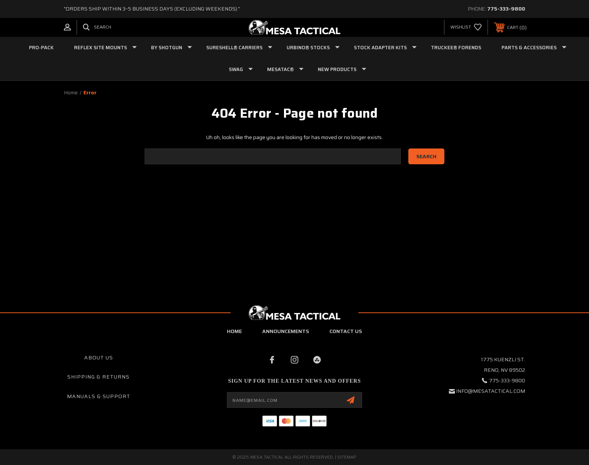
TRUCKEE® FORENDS (456, 47)
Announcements (285, 331)
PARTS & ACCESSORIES (533, 47)
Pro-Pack (41, 47)
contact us (345, 331)
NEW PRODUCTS (342, 69)
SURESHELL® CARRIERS (239, 47)
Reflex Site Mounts (105, 47)
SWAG (241, 69)
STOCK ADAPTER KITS (385, 47)
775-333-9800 (506, 9)
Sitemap (346, 456)
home (234, 331)
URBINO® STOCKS (313, 47)
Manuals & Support (98, 396)
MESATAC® (285, 69)
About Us (98, 357)
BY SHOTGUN (171, 47)
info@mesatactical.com (490, 391)
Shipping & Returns (98, 377)
